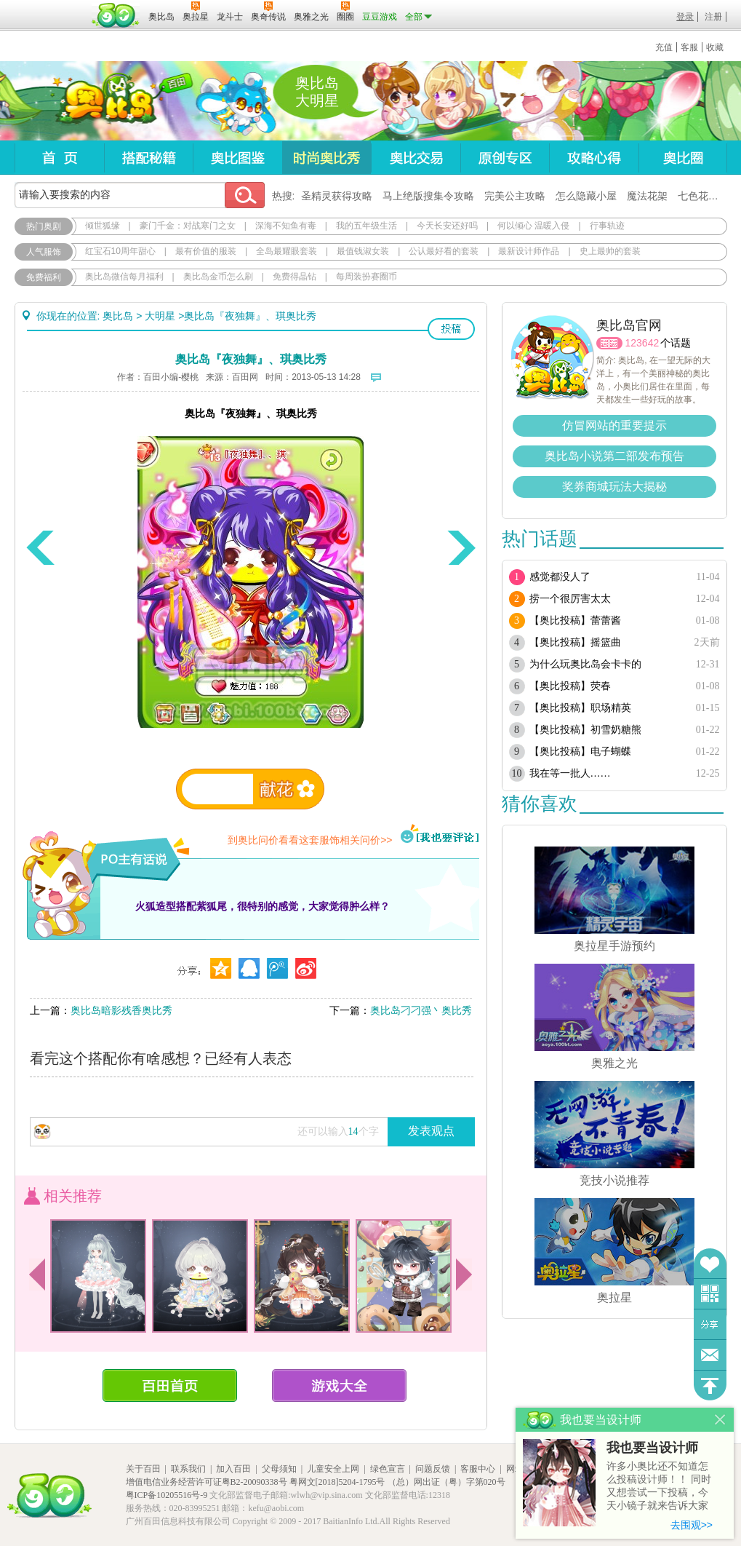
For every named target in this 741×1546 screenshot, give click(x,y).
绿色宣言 (387, 1469)
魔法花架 (647, 196)
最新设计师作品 (528, 251)
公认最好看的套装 (443, 251)
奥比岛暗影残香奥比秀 (121, 1010)
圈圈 (609, 343)
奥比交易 (415, 157)
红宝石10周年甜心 (120, 251)
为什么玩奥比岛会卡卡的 (585, 664)
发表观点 (431, 1131)
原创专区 (504, 157)
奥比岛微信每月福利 (124, 276)
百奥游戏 (51, 6)
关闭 (720, 1420)
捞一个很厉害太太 (570, 598)
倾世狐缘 (102, 226)
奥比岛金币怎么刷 (218, 276)
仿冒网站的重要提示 (614, 425)
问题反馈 (710, 1355)
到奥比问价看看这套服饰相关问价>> (310, 840)
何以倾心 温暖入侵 (533, 226)
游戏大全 (339, 1385)
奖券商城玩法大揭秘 (614, 486)
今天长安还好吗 (447, 226)
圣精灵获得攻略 (336, 196)
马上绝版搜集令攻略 (428, 196)
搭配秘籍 (148, 157)
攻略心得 (593, 157)
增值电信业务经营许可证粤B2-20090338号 (206, 1482)
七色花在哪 (703, 196)
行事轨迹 (607, 226)
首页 (59, 157)
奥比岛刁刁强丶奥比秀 (421, 1010)
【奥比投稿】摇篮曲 (575, 642)
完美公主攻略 (514, 196)
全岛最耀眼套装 (286, 251)
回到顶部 (710, 1385)
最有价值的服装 (205, 251)
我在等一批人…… (570, 773)
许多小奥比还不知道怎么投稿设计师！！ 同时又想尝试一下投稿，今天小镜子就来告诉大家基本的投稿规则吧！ (658, 1487)
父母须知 (279, 1469)
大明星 (160, 316)
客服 (689, 47)
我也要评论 (440, 835)
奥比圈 (682, 157)
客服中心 (477, 1469)
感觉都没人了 (559, 576)
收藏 (715, 47)
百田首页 (170, 1385)
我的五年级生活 (366, 226)
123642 (642, 343)
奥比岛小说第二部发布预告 (614, 456)
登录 (685, 17)
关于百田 (143, 1469)
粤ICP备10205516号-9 (167, 1495)
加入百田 (233, 1469)
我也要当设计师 (652, 1447)
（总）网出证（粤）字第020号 (446, 1482)
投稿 (451, 329)
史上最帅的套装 (610, 251)
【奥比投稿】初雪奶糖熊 (585, 729)
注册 (713, 17)
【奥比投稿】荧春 (570, 686)
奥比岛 (105, 101)
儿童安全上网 (333, 1469)
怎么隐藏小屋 (586, 196)
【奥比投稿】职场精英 (580, 707)
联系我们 (188, 1469)
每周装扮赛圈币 (366, 276)
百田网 (116, 15)
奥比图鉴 (237, 157)
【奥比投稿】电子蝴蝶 (580, 751)
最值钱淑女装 (363, 251)
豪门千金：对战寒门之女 (188, 226)
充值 (664, 47)
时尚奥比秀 (326, 157)
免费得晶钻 (294, 276)
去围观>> (691, 1525)
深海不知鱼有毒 (285, 226)
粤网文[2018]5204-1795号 (337, 1482)
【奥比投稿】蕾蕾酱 (575, 620)
